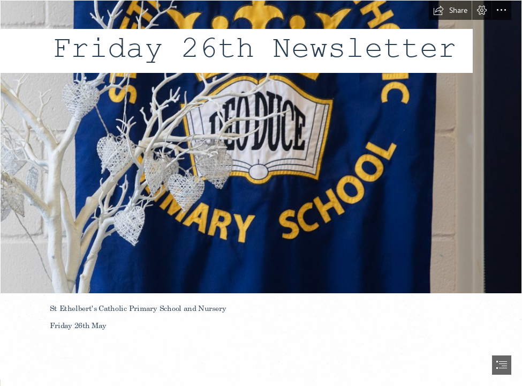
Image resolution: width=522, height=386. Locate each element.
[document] (261, 193)
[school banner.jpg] (261, 147)
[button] (450, 10)
